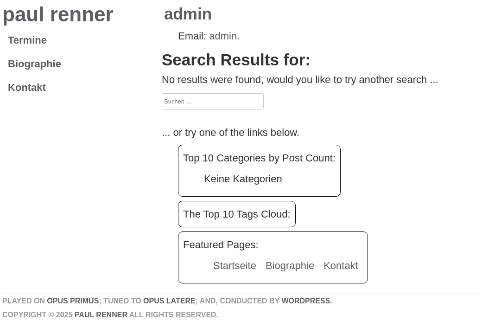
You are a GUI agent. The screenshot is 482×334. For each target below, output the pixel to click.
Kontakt (27, 87)
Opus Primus (73, 301)
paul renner (58, 14)
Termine (27, 40)
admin (188, 14)
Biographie (34, 64)
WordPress (305, 301)
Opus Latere (169, 301)
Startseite (234, 265)
